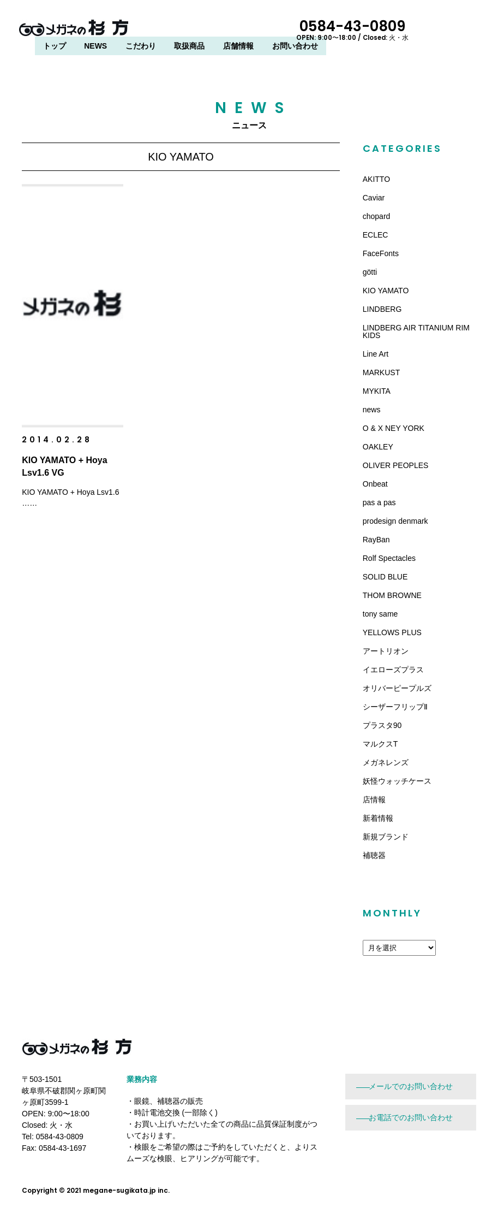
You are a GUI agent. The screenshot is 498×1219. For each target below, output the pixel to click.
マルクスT (380, 743)
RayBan (376, 539)
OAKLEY (378, 446)
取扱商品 (310, 31)
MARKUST (381, 372)
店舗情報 (358, 31)
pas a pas (379, 502)
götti (370, 272)
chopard (377, 216)
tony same (380, 614)
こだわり (260, 31)
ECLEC (375, 234)
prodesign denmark (395, 521)
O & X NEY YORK (393, 428)
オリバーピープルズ (397, 688)
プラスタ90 (382, 725)
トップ (174, 31)
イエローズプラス (393, 669)
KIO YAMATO (386, 290)
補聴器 (374, 855)
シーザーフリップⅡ (395, 706)
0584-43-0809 (427, 29)
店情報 (374, 799)
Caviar (374, 197)
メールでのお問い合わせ (411, 1086)
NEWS (215, 31)
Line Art (375, 354)
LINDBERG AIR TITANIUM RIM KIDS (416, 331)
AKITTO (376, 179)
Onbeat (375, 484)
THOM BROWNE (392, 595)
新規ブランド (386, 836)
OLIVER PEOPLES (396, 465)
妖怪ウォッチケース (397, 781)
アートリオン (386, 651)
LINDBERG (382, 309)
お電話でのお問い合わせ (411, 1117)
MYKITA (377, 391)
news (372, 409)
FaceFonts (381, 253)
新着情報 (378, 818)
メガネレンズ (386, 762)
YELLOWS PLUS (392, 632)
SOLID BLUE (385, 576)
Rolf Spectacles (389, 558)
